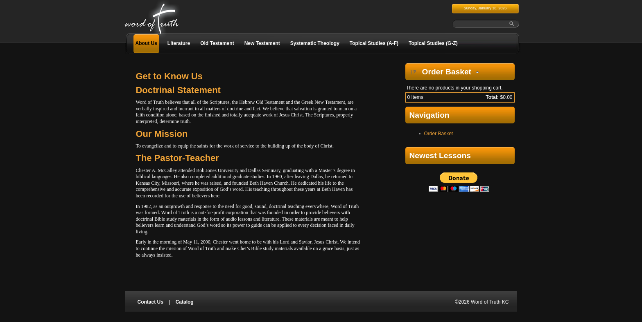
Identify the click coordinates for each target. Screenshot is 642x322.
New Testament (262, 43)
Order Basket (438, 133)
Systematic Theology (314, 43)
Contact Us (150, 302)
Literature (178, 43)
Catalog (185, 302)
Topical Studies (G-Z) (433, 43)
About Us (146, 43)
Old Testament (217, 43)
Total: (492, 97)
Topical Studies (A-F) (374, 43)
